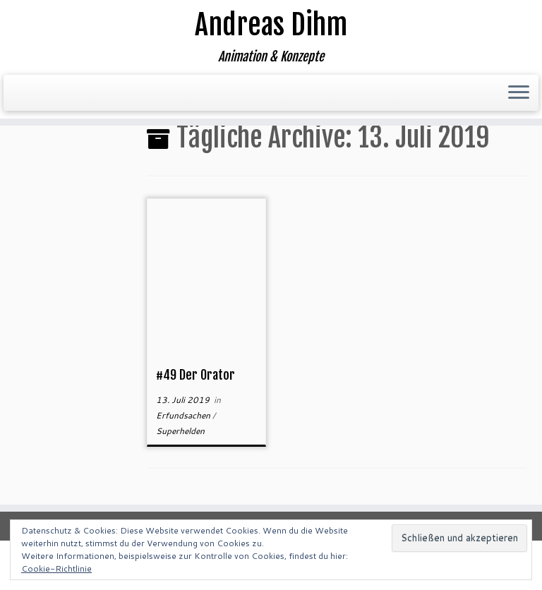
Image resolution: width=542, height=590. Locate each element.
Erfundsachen (184, 415)
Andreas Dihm (271, 25)
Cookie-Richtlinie (56, 568)
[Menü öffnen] (518, 93)
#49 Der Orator (195, 375)
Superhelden (180, 431)
